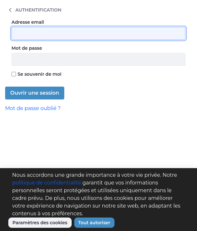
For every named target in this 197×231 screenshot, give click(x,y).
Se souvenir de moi (36, 74)
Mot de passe (27, 48)
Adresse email (28, 22)
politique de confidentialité (46, 183)
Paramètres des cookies (39, 223)
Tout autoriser (94, 223)
